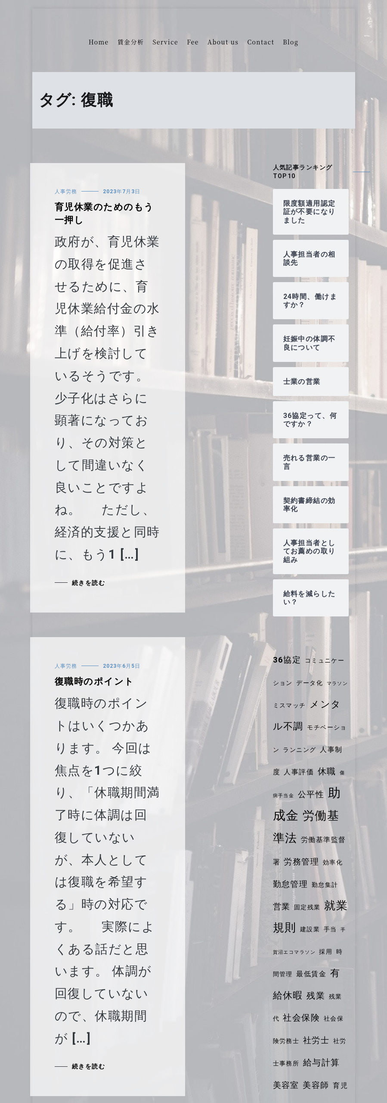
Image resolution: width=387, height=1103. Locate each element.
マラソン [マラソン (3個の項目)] (337, 683)
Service (165, 42)
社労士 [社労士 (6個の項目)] (316, 1040)
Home (99, 42)
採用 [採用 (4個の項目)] (325, 951)
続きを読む (88, 582)
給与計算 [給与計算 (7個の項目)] (321, 1062)
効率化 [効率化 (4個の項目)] (333, 862)
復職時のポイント (94, 681)
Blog (290, 42)
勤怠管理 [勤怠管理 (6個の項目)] (290, 884)
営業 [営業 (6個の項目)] (282, 906)
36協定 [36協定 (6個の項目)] (287, 660)
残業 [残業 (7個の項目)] (316, 995)
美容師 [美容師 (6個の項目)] (316, 1085)
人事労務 (66, 192)
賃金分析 (131, 42)
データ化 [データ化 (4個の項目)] (309, 682)
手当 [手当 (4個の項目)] (330, 929)
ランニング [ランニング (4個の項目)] (299, 749)
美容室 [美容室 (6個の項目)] (286, 1085)
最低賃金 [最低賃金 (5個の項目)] (311, 974)
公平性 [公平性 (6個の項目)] (311, 794)
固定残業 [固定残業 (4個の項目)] (307, 907)
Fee (193, 42)
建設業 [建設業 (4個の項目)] (310, 929)
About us (222, 42)
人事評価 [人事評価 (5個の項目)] (299, 772)
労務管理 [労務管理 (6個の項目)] (301, 862)
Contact (260, 42)
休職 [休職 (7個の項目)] (327, 771)
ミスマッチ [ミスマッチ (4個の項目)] (289, 705)
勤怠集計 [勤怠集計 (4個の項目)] (325, 884)
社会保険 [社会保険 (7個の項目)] (301, 1017)
